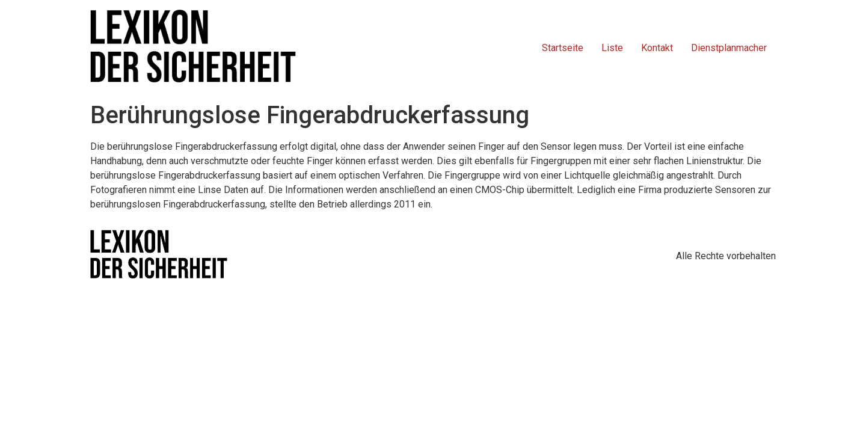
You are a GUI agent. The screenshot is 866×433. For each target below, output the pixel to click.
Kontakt (657, 48)
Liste (612, 48)
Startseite (562, 48)
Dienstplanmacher (729, 48)
